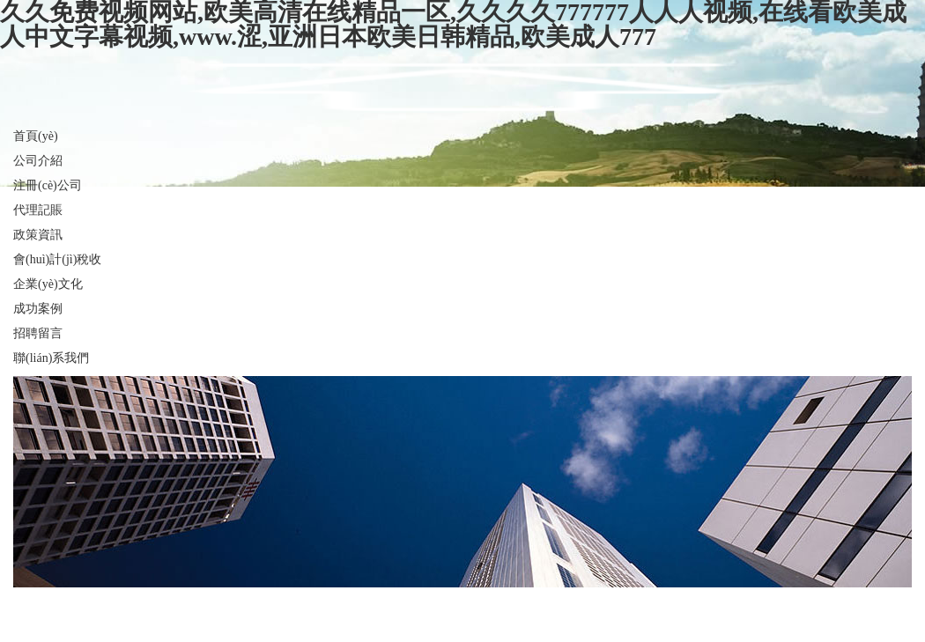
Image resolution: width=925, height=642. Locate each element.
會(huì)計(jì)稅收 (57, 259)
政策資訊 (38, 234)
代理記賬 (38, 210)
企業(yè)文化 (48, 284)
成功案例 (38, 308)
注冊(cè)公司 (47, 185)
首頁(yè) (35, 136)
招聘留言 (38, 333)
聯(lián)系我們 (51, 358)
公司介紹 (38, 160)
